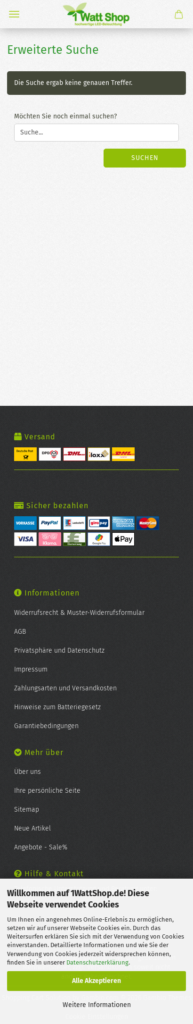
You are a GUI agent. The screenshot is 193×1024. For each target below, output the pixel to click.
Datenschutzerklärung (97, 962)
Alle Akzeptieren (96, 981)
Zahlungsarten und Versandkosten (65, 688)
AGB (20, 632)
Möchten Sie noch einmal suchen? (65, 116)
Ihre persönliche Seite (47, 791)
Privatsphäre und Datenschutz (59, 650)
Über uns (27, 772)
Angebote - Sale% (40, 847)
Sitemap (26, 810)
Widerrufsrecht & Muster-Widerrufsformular (79, 613)
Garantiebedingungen (46, 726)
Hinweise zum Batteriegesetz (57, 707)
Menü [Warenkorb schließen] (14, 14)
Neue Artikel (32, 828)
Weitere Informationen (97, 1005)
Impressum (31, 669)
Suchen (145, 158)
